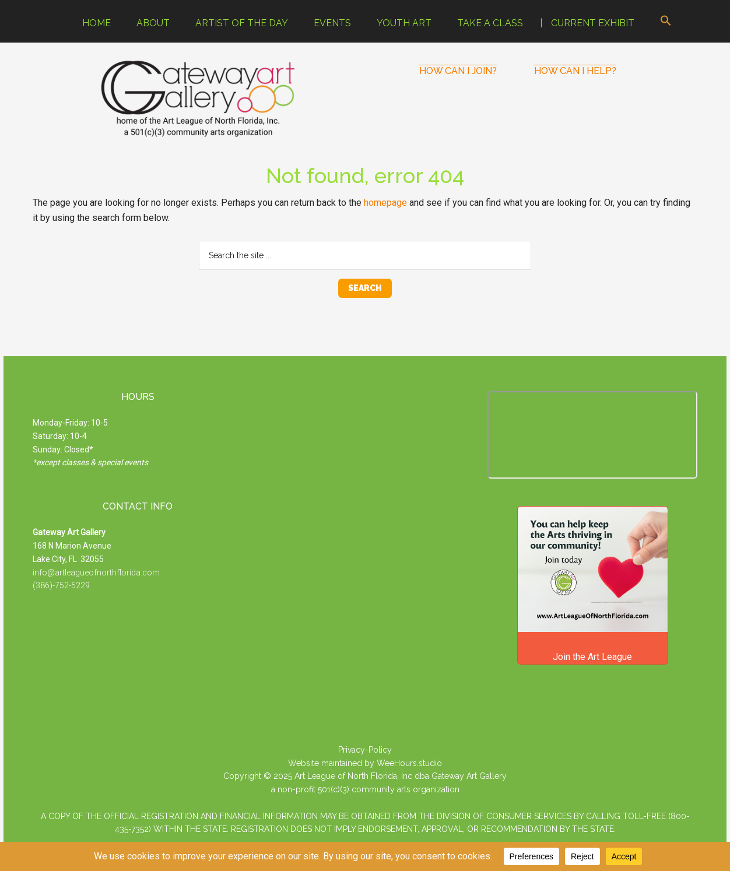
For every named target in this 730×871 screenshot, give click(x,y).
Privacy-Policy (365, 749)
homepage (385, 202)
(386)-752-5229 (61, 585)
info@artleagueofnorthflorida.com (96, 572)
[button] (665, 21)
